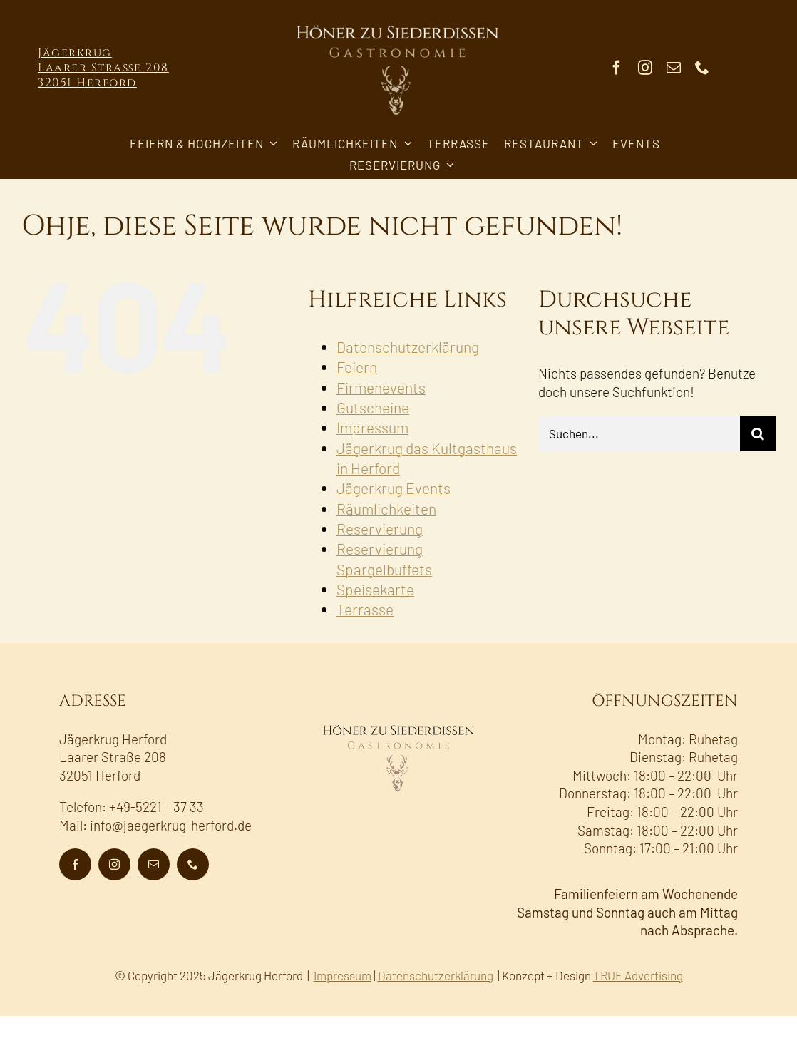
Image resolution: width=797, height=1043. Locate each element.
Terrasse (365, 609)
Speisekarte (375, 589)
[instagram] (645, 68)
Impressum (372, 427)
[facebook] (617, 68)
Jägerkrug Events (393, 488)
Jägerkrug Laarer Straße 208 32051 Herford (103, 68)
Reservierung (379, 529)
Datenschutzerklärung (407, 347)
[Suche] (758, 433)
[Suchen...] (639, 433)
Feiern (356, 367)
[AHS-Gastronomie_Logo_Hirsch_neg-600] (398, 21)
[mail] (674, 68)
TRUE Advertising (638, 975)
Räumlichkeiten (386, 509)
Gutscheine (372, 407)
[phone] (702, 68)
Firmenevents (381, 387)
